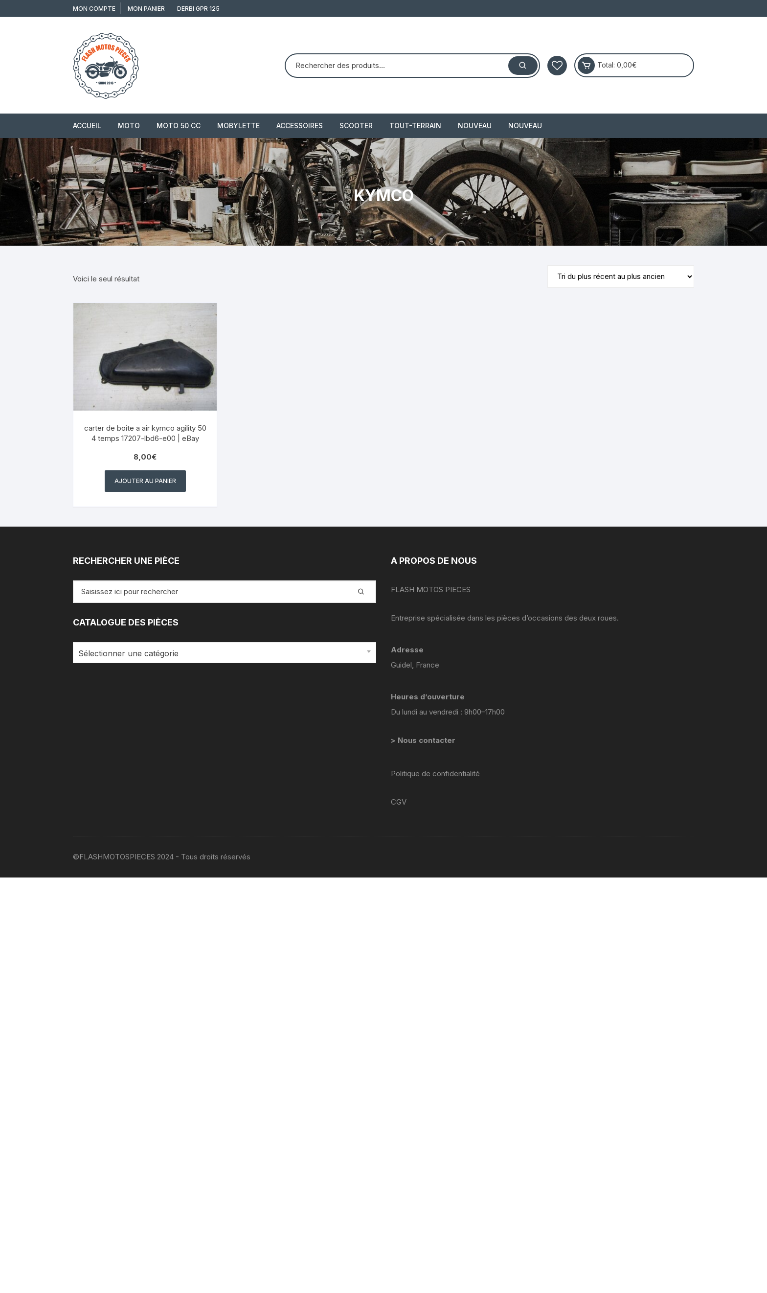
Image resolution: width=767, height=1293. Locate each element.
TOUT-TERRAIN (415, 125)
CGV (398, 802)
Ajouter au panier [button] (145, 481)
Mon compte (94, 8)
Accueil (87, 125)
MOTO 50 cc (179, 125)
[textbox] (222, 654)
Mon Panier (146, 8)
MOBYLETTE (238, 125)
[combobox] (224, 652)
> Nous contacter (424, 740)
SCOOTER (356, 125)
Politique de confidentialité (435, 773)
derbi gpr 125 (198, 8)
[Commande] (620, 276)
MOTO (129, 125)
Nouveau (475, 125)
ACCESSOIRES (299, 125)
